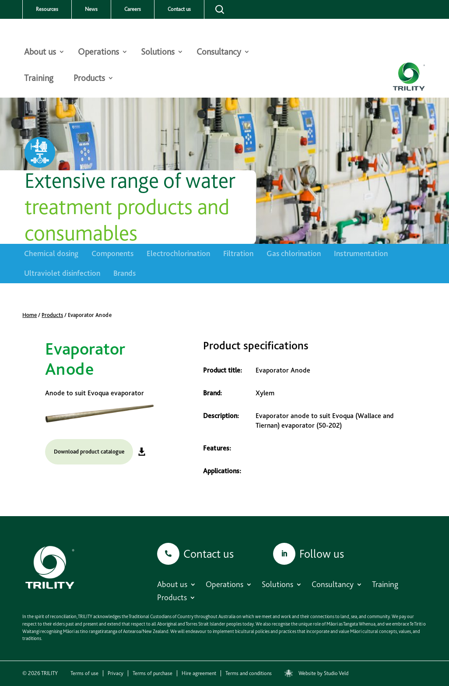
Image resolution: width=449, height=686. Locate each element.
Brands (124, 273)
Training (38, 79)
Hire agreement (199, 673)
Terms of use (84, 673)
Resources (47, 9)
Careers (132, 9)
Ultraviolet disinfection (62, 273)
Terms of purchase (152, 673)
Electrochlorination (178, 253)
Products (89, 79)
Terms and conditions (248, 673)
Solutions (158, 53)
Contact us (179, 9)
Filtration (238, 253)
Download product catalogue (89, 451)
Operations (98, 53)
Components (112, 253)
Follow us (321, 553)
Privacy (115, 673)
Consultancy (218, 53)
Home (29, 315)
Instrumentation (361, 253)
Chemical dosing (51, 253)
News (91, 9)
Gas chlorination (294, 253)
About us (40, 53)
